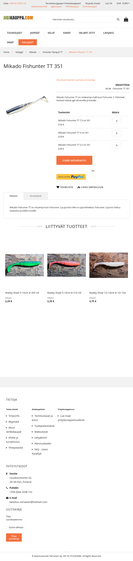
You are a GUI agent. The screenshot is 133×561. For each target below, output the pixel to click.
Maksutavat (41, 431)
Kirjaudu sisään (92, 3)
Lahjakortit (41, 437)
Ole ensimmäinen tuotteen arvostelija (75, 79)
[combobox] (86, 19)
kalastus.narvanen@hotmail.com (28, 502)
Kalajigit (19, 52)
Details (14, 195)
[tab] (13, 196)
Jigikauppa (56, 6)
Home (6, 52)
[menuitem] (14, 33)
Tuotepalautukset (45, 425)
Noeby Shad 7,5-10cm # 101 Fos (107, 292)
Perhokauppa (90, 6)
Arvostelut (36, 195)
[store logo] (18, 17)
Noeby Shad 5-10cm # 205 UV (22, 292)
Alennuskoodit (43, 443)
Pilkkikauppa (72, 6)
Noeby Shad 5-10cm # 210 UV (64, 292)
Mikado (32, 52)
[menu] (66, 33)
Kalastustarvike (39, 6)
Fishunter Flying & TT (53, 52)
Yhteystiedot (16, 447)
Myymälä (14, 421)
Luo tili (108, 3)
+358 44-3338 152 (17, 3)
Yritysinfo (14, 415)
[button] (123, 3)
